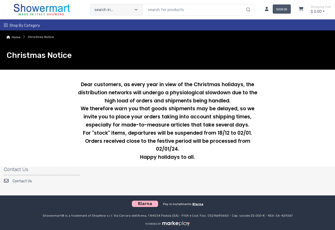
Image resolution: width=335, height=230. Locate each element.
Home (16, 37)
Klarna (197, 204)
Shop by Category (22, 25)
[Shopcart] (301, 10)
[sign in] (276, 10)
